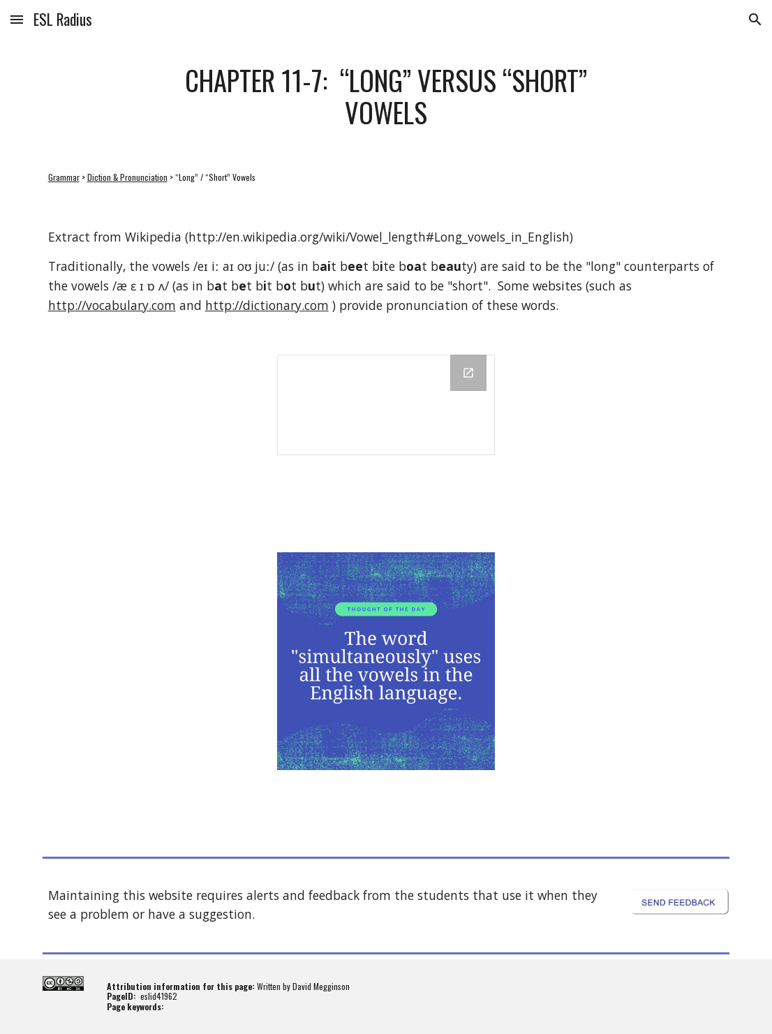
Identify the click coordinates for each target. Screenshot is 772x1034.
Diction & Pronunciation (127, 177)
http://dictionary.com (267, 305)
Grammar (64, 177)
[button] (17, 19)
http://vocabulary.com (112, 305)
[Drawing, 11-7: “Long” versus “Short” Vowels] (385, 405)
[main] (386, 96)
